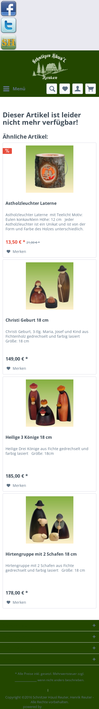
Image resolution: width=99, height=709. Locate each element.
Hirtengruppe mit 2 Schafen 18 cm (41, 554)
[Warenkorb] (90, 89)
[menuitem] (14, 89)
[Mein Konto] (77, 89)
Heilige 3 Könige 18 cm (29, 437)
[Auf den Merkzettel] (16, 251)
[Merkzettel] (64, 89)
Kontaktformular (32, 690)
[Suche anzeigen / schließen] (51, 89)
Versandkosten (26, 680)
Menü (14, 88)
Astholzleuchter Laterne (31, 203)
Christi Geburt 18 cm (27, 320)
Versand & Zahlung (66, 690)
